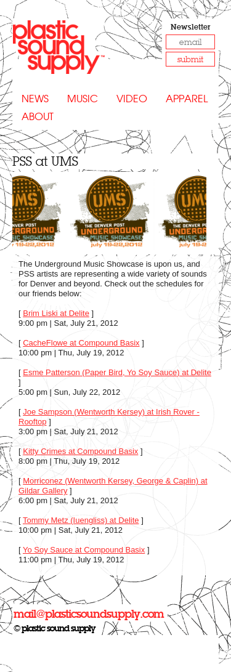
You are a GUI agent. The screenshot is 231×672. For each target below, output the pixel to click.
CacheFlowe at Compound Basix (81, 342)
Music (82, 99)
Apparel (187, 99)
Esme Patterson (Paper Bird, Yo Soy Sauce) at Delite (117, 372)
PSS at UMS (45, 161)
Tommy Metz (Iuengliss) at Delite (81, 520)
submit (190, 59)
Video (131, 99)
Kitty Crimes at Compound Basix (80, 451)
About (38, 117)
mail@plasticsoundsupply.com (89, 614)
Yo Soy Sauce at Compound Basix (84, 549)
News (35, 99)
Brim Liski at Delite (56, 313)
